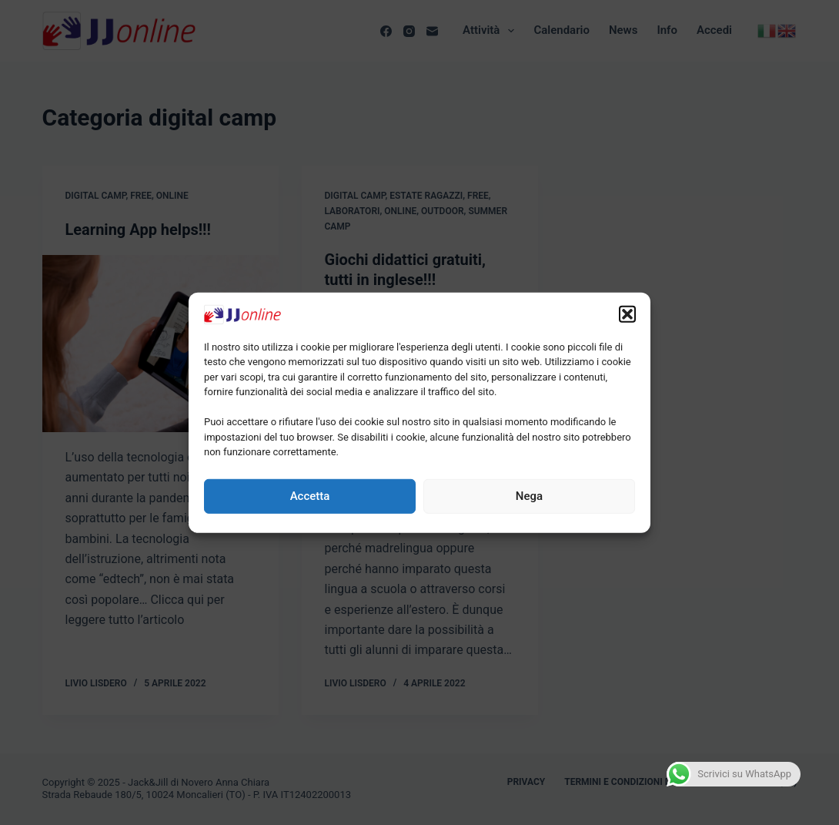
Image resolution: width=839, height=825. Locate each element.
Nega (529, 496)
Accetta (310, 496)
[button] (627, 313)
